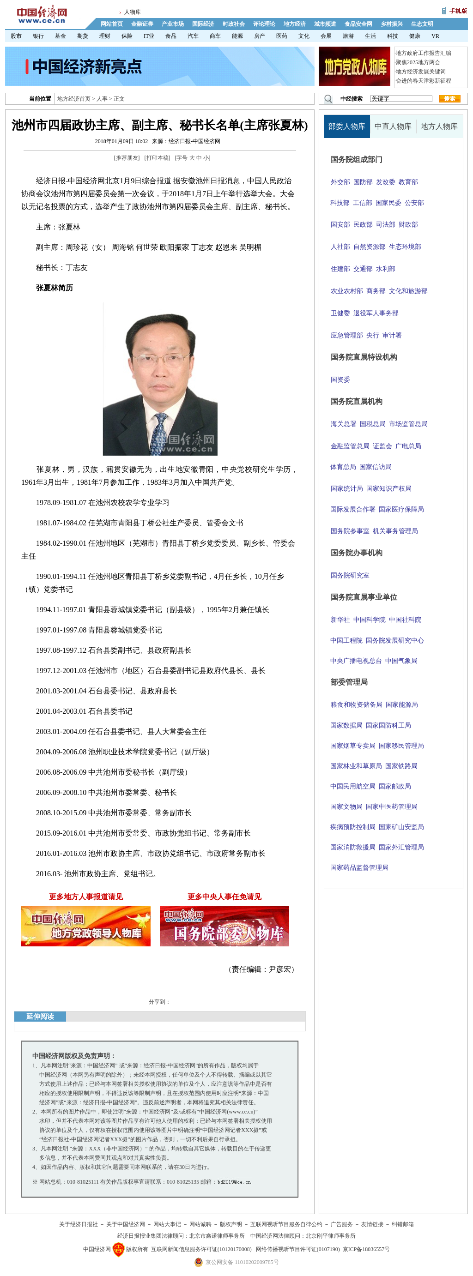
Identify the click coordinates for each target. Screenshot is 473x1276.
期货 (82, 36)
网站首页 (112, 24)
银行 (38, 36)
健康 (414, 36)
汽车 (193, 36)
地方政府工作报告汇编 (423, 53)
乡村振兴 (392, 24)
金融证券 (142, 24)
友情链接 (372, 1224)
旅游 (348, 36)
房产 (259, 36)
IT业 (149, 36)
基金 (60, 36)
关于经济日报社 (78, 1224)
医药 (281, 36)
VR (435, 36)
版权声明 (231, 1224)
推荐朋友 (127, 158)
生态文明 (422, 24)
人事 (102, 99)
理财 (104, 36)
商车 (215, 36)
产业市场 (173, 24)
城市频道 (325, 24)
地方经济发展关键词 (421, 71)
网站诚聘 (200, 1224)
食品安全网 (358, 24)
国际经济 (203, 24)
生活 (370, 36)
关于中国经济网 (125, 1224)
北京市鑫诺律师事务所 (217, 1236)
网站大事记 (167, 1224)
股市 (16, 36)
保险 (127, 36)
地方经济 (295, 24)
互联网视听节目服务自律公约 (286, 1224)
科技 (392, 36)
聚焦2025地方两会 (418, 62)
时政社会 (234, 24)
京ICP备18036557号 (366, 1249)
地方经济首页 (74, 99)
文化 (303, 36)
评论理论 (264, 24)
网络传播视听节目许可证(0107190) (298, 1249)
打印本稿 (157, 158)
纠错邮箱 (403, 1224)
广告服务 (342, 1224)
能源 (237, 36)
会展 (326, 36)
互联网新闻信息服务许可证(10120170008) (201, 1249)
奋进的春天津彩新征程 (423, 81)
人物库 (132, 12)
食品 (170, 36)
